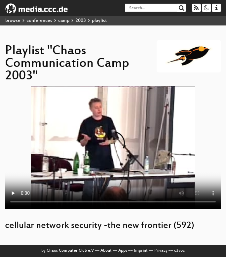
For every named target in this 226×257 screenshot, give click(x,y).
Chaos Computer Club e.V (70, 250)
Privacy (161, 250)
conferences (39, 20)
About (106, 250)
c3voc (179, 250)
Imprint (141, 250)
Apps (122, 250)
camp (63, 20)
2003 (80, 20)
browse (12, 20)
